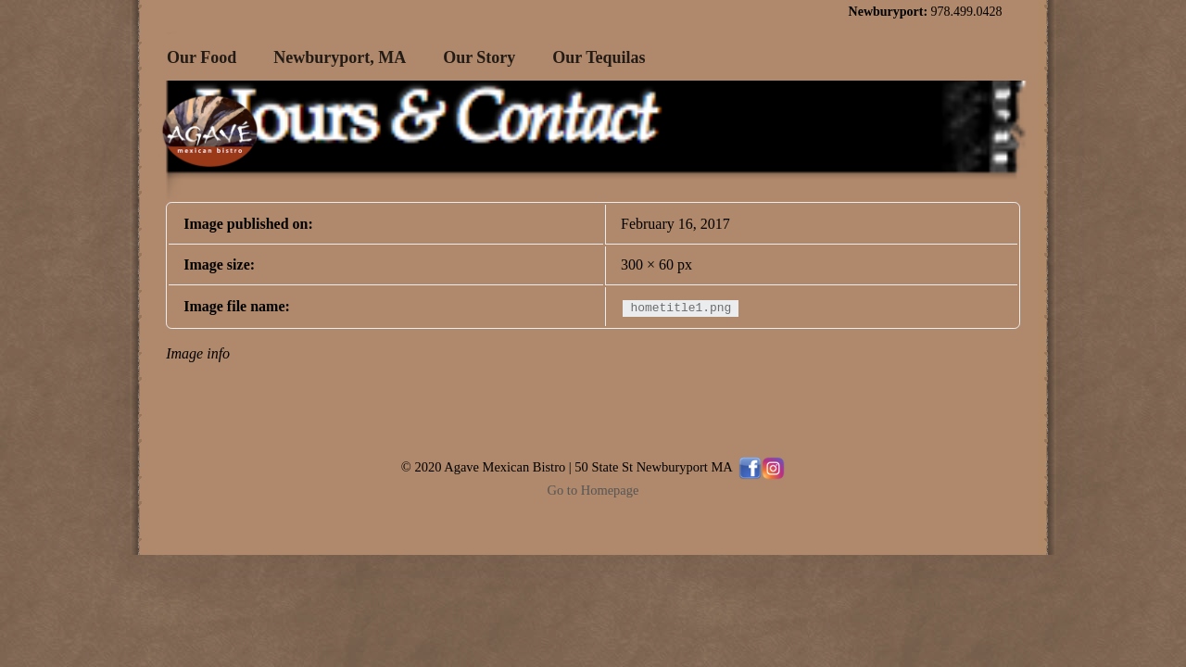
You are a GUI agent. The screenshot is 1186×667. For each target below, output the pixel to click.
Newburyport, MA (339, 57)
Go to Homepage (593, 490)
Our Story (479, 57)
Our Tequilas (598, 57)
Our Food (201, 57)
